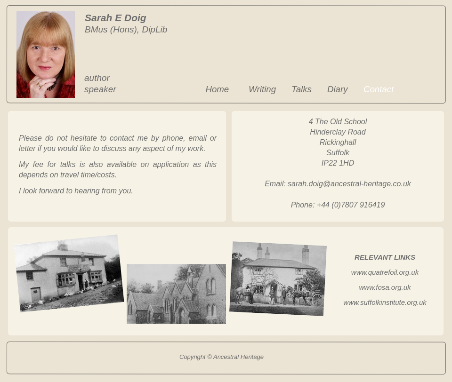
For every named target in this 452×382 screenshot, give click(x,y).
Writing (262, 89)
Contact (378, 89)
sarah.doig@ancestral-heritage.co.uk (349, 184)
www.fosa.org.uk (385, 287)
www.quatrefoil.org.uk (385, 272)
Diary (337, 89)
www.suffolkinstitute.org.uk (385, 302)
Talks (301, 89)
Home (217, 89)
